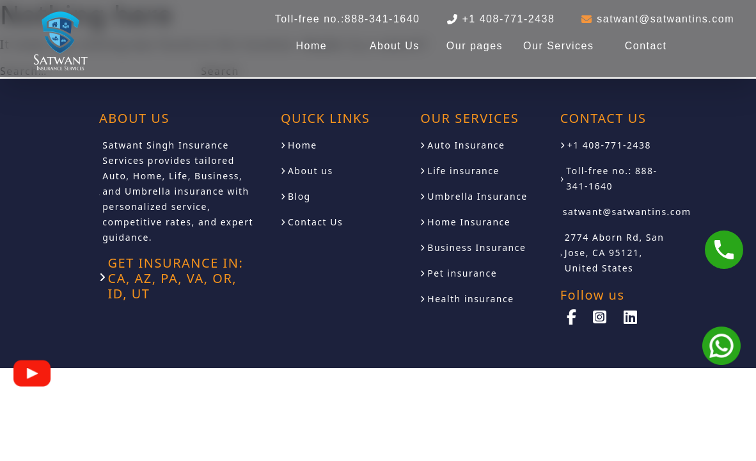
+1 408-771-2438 (609, 145)
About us (310, 171)
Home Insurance (468, 222)
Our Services (558, 45)
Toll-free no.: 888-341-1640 (611, 178)
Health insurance (470, 299)
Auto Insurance (466, 145)
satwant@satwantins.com (627, 212)
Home (311, 45)
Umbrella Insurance (477, 196)
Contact (646, 45)
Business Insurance (476, 247)
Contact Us (315, 222)
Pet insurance (462, 273)
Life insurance (463, 171)
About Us (395, 45)
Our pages (474, 45)
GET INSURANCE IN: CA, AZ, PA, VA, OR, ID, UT (176, 278)
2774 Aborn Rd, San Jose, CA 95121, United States (615, 252)
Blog (299, 196)
